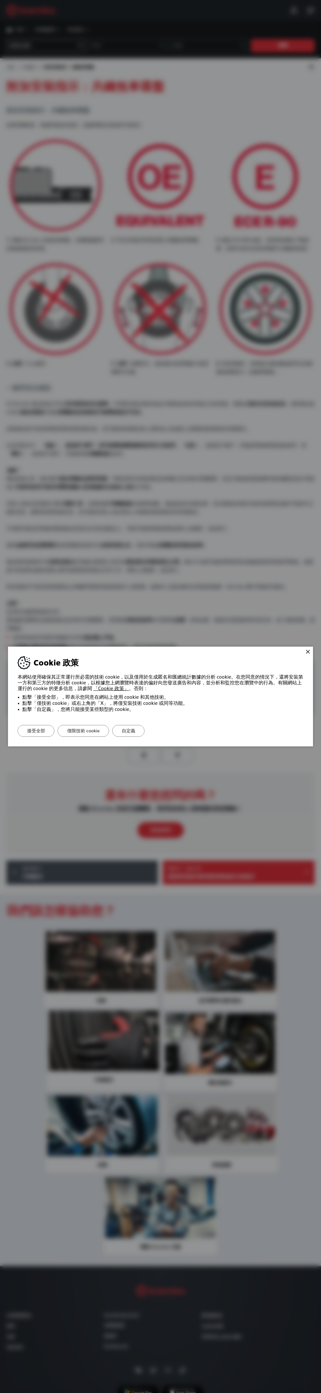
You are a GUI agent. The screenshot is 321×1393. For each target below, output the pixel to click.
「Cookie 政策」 (111, 688)
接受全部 (36, 730)
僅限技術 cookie (84, 730)
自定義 (130, 730)
